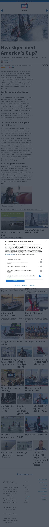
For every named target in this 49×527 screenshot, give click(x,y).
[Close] (46, 241)
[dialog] (24, 263)
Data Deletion (17, 285)
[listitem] (24, 259)
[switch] (40, 262)
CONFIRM (15, 280)
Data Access (24, 285)
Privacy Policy (31, 285)
